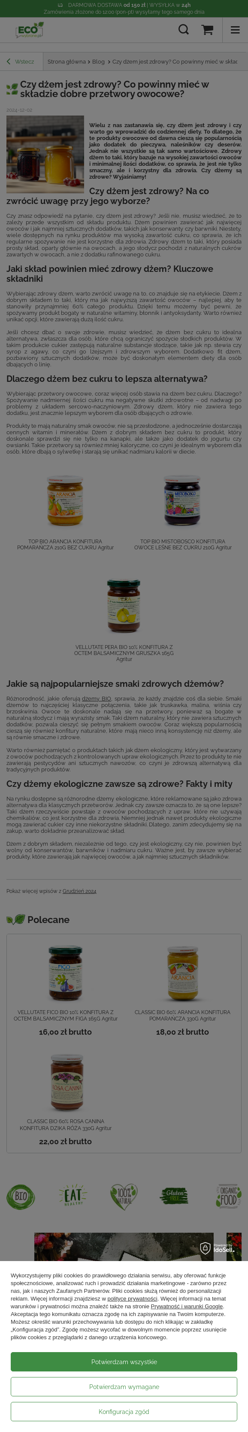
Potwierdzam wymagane (124, 1386)
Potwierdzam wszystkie (124, 1362)
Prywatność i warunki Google (187, 1306)
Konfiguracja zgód (124, 1411)
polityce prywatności (132, 1298)
